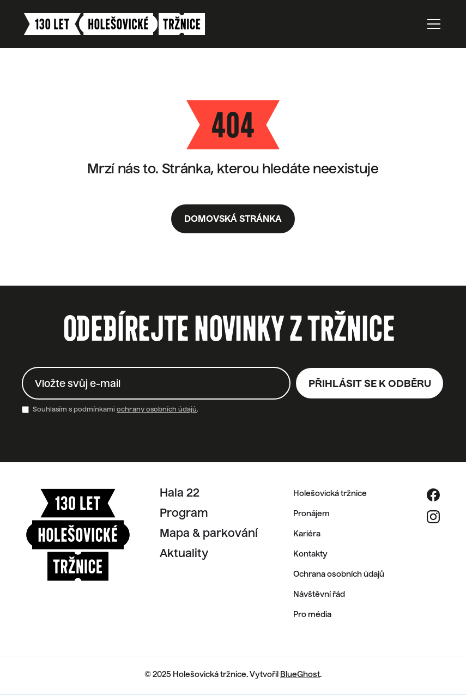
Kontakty (310, 554)
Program (184, 514)
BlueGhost (300, 675)
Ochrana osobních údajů (338, 574)
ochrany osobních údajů (157, 410)
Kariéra (306, 534)
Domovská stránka (233, 219)
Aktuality (184, 554)
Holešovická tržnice (330, 494)
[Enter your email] (156, 383)
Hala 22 (179, 493)
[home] (114, 24)
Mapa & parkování (209, 534)
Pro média (312, 615)
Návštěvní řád (319, 595)
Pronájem (311, 514)
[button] (432, 24)
